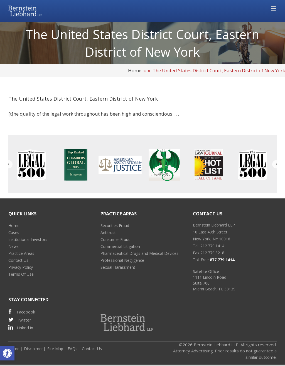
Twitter (19, 320)
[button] (7, 353)
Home (134, 70)
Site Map (55, 348)
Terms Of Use (21, 274)
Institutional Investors (27, 239)
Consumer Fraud (115, 239)
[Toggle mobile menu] (274, 8)
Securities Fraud (114, 225)
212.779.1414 (212, 245)
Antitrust (108, 232)
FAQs (72, 348)
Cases (13, 232)
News (13, 246)
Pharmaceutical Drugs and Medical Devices (139, 253)
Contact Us (18, 260)
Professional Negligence (122, 260)
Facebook (21, 312)
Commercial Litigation (120, 246)
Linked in (20, 327)
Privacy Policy (20, 267)
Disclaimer (33, 348)
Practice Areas (21, 253)
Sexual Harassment (117, 267)
